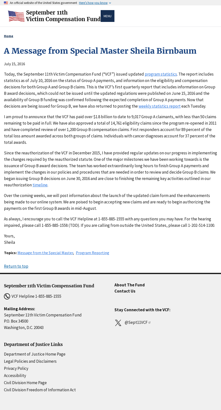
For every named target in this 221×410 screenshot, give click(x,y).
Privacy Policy (16, 368)
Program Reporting (92, 252)
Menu (107, 16)
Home (8, 36)
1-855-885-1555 (48, 296)
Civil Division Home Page (25, 382)
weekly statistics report (160, 106)
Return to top (16, 266)
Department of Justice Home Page (34, 354)
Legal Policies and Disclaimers (30, 361)
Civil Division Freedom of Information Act (40, 390)
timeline (39, 185)
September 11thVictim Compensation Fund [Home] (63, 16)
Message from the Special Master (45, 252)
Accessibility (15, 375)
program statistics (161, 74)
